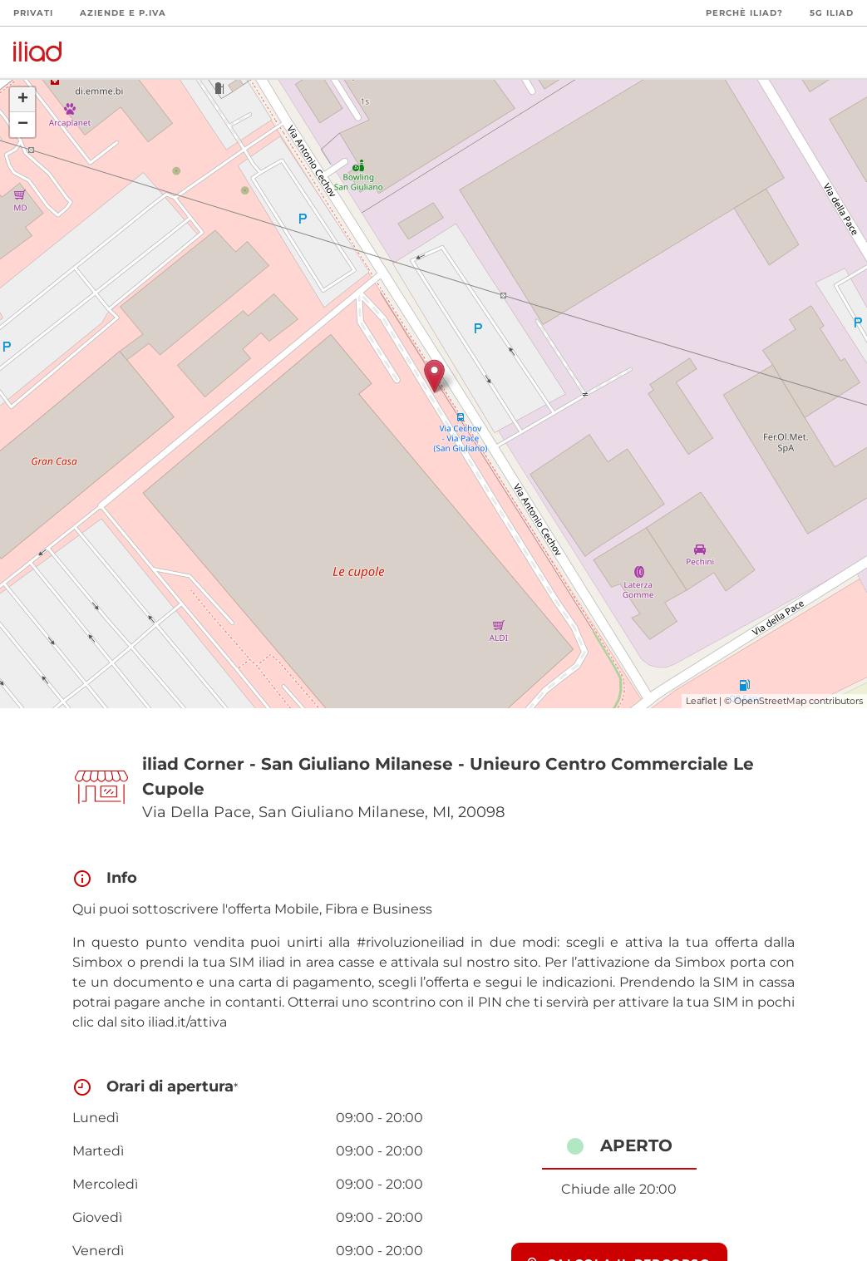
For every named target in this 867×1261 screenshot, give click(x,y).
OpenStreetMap (770, 701)
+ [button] (22, 99)
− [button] (22, 124)
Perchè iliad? (744, 12)
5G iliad (832, 12)
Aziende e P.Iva (123, 12)
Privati (33, 12)
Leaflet (701, 701)
